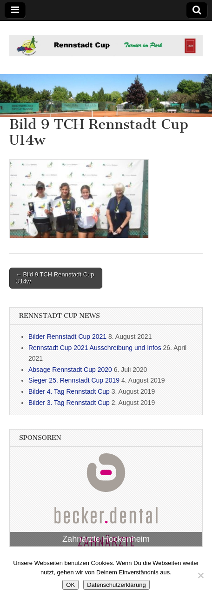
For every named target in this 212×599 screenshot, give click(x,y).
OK (70, 584)
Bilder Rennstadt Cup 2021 (67, 336)
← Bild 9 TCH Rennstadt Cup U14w (54, 278)
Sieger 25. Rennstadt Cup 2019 (73, 380)
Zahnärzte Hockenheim (106, 539)
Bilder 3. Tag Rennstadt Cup (69, 402)
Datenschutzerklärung (116, 584)
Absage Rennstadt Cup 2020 (70, 369)
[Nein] (200, 575)
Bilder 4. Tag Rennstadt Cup (69, 391)
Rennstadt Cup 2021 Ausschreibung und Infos (94, 347)
